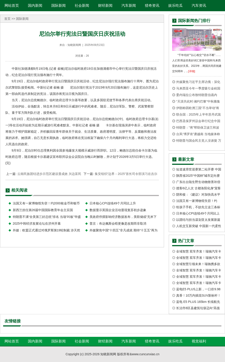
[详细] (191, 71)
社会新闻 (82, 5)
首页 (7, 18)
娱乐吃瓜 (175, 5)
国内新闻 (35, 5)
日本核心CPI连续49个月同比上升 (113, 203)
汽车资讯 (199, 5)
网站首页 (11, 5)
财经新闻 (105, 5)
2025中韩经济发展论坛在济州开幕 (37, 223)
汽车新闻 (129, 5)
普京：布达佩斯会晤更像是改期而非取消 (118, 223)
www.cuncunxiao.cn (146, 354)
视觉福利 (199, 341)
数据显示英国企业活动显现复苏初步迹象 (118, 210)
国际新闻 (58, 5)
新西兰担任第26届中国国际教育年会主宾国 (43, 210)
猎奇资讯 (152, 5)
